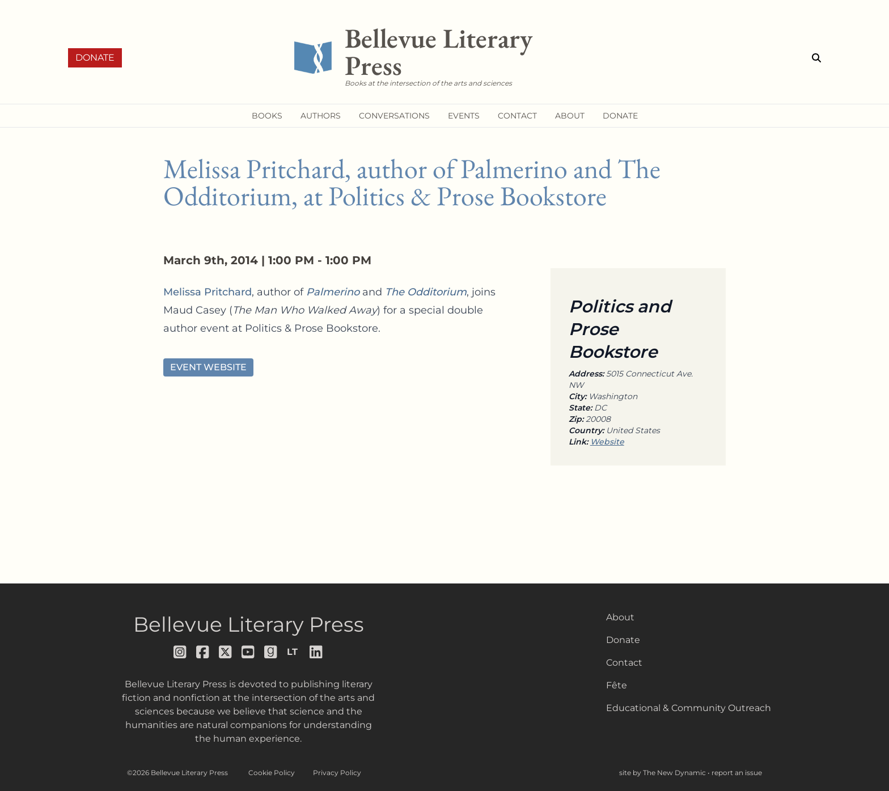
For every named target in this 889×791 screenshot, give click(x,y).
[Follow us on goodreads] (271, 652)
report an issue (737, 772)
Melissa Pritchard (207, 292)
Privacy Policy (337, 772)
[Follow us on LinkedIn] (316, 652)
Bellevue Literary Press (248, 624)
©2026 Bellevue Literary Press (177, 772)
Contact (624, 662)
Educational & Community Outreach (688, 708)
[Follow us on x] (225, 652)
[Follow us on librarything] (293, 652)
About (620, 617)
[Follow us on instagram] (180, 652)
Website (607, 442)
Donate (95, 57)
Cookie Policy (271, 772)
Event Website (208, 367)
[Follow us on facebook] (203, 652)
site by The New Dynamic (663, 772)
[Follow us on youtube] (248, 652)
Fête (616, 685)
